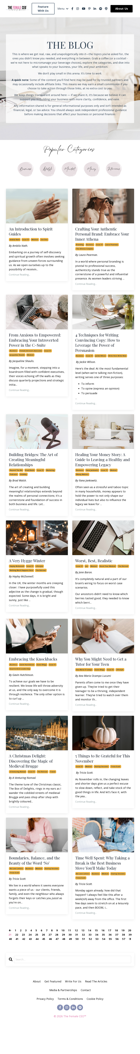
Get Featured (52, 1006)
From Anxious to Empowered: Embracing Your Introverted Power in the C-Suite (35, 346)
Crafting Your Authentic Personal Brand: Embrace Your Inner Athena (100, 235)
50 (77, 963)
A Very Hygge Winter (29, 574)
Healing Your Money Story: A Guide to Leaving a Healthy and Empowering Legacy (101, 468)
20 (129, 955)
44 (37, 963)
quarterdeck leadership (20, 683)
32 (83, 959)
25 (36, 959)
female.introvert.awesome (31, 361)
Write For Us (73, 1006)
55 (110, 963)
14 (89, 955)
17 (109, 955)
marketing (50, 478)
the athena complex (84, 251)
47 (57, 963)
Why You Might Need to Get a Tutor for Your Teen (102, 676)
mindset (35, 242)
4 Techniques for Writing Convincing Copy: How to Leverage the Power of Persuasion (100, 346)
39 (130, 959)
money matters (82, 487)
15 (96, 955)
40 (10, 963)
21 (10, 959)
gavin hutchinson (27, 679)
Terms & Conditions (70, 1023)
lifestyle (39, 580)
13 (83, 955)
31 (76, 959)
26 (43, 959)
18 (116, 955)
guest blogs (42, 679)
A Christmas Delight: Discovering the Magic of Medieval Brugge (33, 777)
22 (16, 959)
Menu (62, 8)
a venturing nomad (18, 789)
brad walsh (29, 478)
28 (56, 959)
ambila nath (15, 242)
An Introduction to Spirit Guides (33, 232)
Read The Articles (96, 1006)
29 (63, 959)
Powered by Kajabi (70, 1046)
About (37, 1006)
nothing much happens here (21, 584)
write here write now (117, 361)
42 (23, 963)
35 (103, 959)
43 (30, 963)
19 (123, 955)
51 (83, 963)
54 (103, 963)
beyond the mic (16, 478)
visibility (23, 482)
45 (43, 963)
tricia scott (115, 783)
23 (23, 959)
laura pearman (111, 247)
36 (110, 959)
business (89, 247)
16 (103, 955)
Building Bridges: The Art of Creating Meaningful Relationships (36, 466)
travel (52, 789)
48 (63, 963)
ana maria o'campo (84, 685)
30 (70, 959)
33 (90, 959)
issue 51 (25, 242)
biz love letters (16, 887)
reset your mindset (108, 580)
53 (97, 963)
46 (50, 963)
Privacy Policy (46, 1023)
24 (30, 959)
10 (63, 955)
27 (50, 959)
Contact (86, 1015)
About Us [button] (121, 8)
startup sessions (101, 783)
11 (69, 955)
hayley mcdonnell (17, 580)
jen (86, 580)
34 (96, 959)
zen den (44, 242)
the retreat (41, 584)
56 (117, 963)
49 (70, 963)
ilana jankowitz (92, 483)
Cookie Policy (95, 1023)
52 (90, 963)
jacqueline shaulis (17, 365)
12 (76, 955)
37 (116, 959)
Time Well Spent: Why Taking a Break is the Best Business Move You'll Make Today (101, 883)
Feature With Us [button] (43, 8)
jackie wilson (100, 361)
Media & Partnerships (63, 1015)
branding (80, 247)
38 (123, 959)
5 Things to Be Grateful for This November (101, 774)
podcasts (13, 482)
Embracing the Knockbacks (36, 673)
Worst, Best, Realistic (96, 574)
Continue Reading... (19, 276)
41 (17, 963)
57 (123, 963)
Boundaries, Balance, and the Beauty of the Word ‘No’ (35, 878)
